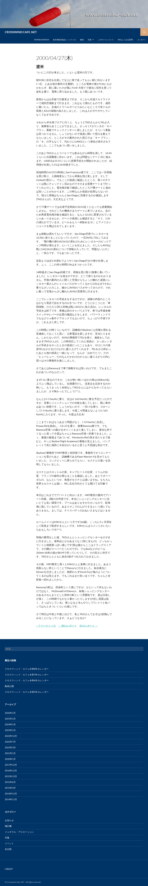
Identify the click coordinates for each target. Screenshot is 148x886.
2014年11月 (11, 799)
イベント (9, 843)
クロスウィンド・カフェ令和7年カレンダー (27, 674)
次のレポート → (88, 625)
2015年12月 (11, 776)
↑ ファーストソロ (46, 625)
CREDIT (9, 869)
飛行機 (8, 826)
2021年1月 (10, 753)
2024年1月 (10, 724)
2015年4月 (10, 787)
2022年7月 (10, 741)
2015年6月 (10, 782)
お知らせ (9, 820)
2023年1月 (10, 730)
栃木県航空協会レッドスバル (64, 40)
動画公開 (9, 686)
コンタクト (141, 40)
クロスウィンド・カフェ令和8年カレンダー (27, 668)
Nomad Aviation (41, 40)
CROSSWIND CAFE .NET (21, 32)
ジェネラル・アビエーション (19, 831)
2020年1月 (10, 759)
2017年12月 (11, 764)
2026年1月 (10, 712)
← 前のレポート (67, 625)
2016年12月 (11, 770)
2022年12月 (11, 736)
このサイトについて (106, 40)
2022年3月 (10, 747)
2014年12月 (11, 793)
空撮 (89, 40)
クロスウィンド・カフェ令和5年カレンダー (27, 692)
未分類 (8, 849)
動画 (82, 40)
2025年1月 (10, 718)
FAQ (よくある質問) (125, 40)
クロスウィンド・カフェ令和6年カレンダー (27, 680)
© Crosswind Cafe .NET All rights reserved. (23, 882)
